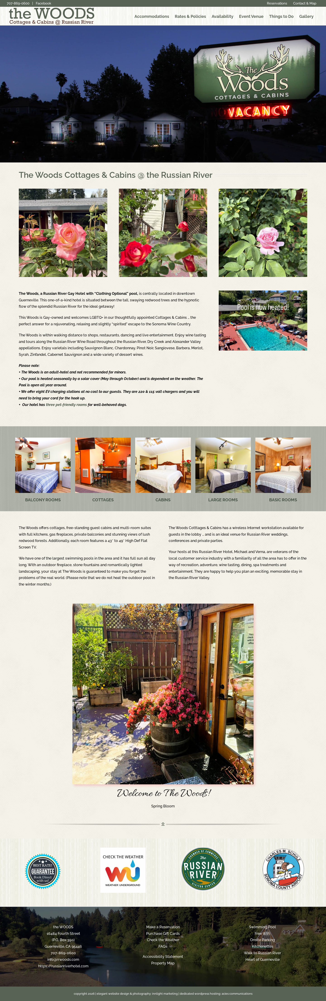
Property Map (163, 963)
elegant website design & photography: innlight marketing (137, 993)
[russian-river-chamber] (203, 849)
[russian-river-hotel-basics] (283, 439)
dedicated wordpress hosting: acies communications (216, 993)
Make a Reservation (163, 927)
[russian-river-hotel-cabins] (163, 439)
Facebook (43, 3)
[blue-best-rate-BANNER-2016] (42, 849)
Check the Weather (163, 940)
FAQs (162, 946)
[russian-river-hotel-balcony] (43, 439)
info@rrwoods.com (63, 959)
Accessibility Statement (163, 956)
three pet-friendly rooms (66, 405)
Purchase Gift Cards (163, 933)
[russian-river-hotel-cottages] (103, 439)
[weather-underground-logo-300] (123, 849)
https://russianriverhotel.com (63, 966)
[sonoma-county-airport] (283, 849)
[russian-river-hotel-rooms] (223, 439)
